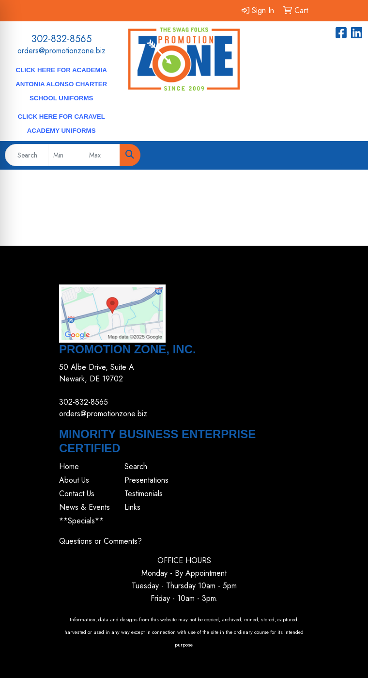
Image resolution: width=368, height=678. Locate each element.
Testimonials (143, 493)
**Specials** (81, 520)
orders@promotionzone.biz (61, 50)
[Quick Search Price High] (102, 155)
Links (132, 507)
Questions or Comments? (100, 541)
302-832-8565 (61, 39)
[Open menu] (348, 155)
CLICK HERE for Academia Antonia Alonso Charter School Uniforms (61, 84)
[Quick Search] (26, 155)
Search (135, 466)
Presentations (146, 480)
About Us (74, 480)
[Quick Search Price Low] (66, 155)
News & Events (84, 507)
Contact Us (76, 493)
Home (69, 466)
